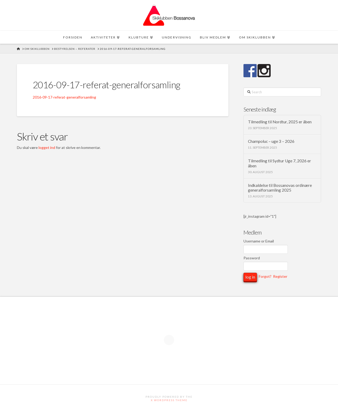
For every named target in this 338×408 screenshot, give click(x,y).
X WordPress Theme (169, 400)
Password (251, 258)
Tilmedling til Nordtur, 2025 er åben (280, 121)
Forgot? (265, 276)
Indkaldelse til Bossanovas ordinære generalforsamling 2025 (280, 188)
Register (280, 276)
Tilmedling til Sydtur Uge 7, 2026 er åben (279, 163)
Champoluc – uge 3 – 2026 (271, 141)
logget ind (47, 147)
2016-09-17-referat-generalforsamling (64, 97)
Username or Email (258, 241)
